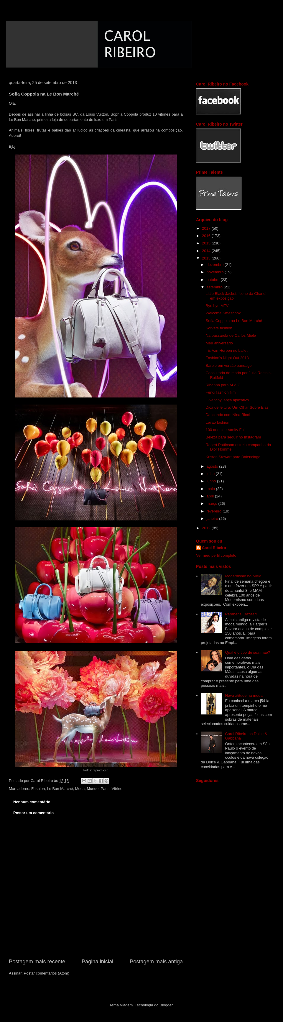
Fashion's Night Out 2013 (227, 358)
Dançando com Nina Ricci (227, 415)
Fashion (38, 788)
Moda (80, 788)
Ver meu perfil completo (216, 555)
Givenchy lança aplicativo (227, 400)
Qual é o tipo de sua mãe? (247, 652)
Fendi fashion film (220, 392)
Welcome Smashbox (223, 313)
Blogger (165, 1005)
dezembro (216, 264)
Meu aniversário (219, 343)
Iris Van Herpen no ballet (226, 350)
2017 (207, 228)
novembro (216, 272)
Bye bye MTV (216, 305)
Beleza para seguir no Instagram (233, 437)
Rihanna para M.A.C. (223, 385)
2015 (207, 243)
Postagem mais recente (37, 962)
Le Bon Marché (22, 119)
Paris (105, 788)
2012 (207, 528)
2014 (207, 251)
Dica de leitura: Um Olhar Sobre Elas (236, 407)
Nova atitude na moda (243, 695)
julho (211, 473)
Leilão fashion (217, 422)
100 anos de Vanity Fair (225, 430)
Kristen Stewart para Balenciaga (232, 457)
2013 (207, 258)
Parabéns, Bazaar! (241, 614)
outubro (214, 279)
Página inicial (97, 962)
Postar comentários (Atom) (47, 973)
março (212, 503)
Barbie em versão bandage (228, 365)
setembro (215, 287)
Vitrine (116, 788)
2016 (207, 236)
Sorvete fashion (218, 328)
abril (211, 496)
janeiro (213, 518)
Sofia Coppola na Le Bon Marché (233, 320)
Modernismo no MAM (243, 576)
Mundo (93, 788)
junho (212, 481)
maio (211, 489)
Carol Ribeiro (214, 547)
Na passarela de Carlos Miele (230, 335)
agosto (213, 466)
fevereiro (215, 511)
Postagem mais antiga (156, 962)
